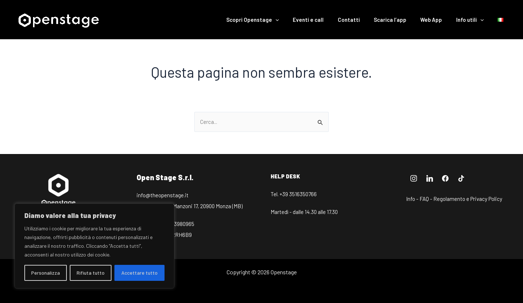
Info (410, 198)
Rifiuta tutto (91, 273)
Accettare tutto (139, 273)
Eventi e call (324, 19)
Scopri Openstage (272, 19)
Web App (439, 19)
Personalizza (45, 273)
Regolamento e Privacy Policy (467, 198)
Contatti (362, 19)
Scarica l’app (400, 19)
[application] (295, 19)
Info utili (474, 19)
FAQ (424, 198)
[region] (94, 245)
